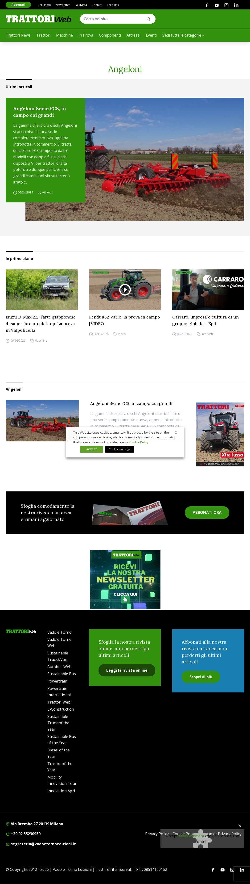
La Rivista (81, 5)
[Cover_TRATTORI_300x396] (220, 434)
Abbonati (18, 5)
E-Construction (60, 709)
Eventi (151, 35)
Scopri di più (200, 676)
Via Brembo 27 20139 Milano (34, 823)
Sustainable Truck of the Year (58, 723)
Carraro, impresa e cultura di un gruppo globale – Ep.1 (205, 320)
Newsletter (63, 5)
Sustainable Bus (61, 673)
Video (122, 334)
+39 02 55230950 (23, 833)
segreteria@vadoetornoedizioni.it (41, 843)
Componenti (110, 35)
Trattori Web (58, 702)
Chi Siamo (44, 5)
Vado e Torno (59, 632)
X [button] (176, 432)
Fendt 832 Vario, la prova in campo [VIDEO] (124, 320)
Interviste (207, 334)
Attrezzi (133, 35)
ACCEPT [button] (91, 449)
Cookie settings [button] (120, 449)
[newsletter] (125, 579)
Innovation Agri (61, 790)
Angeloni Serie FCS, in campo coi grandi (39, 111)
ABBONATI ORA (207, 512)
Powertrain (57, 681)
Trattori (43, 35)
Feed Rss (113, 5)
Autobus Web (59, 666)
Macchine (64, 35)
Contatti (97, 5)
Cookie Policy (138, 442)
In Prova (85, 35)
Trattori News (18, 35)
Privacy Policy (157, 833)
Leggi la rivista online (127, 670)
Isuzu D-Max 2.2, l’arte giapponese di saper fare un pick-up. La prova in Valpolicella (41, 323)
